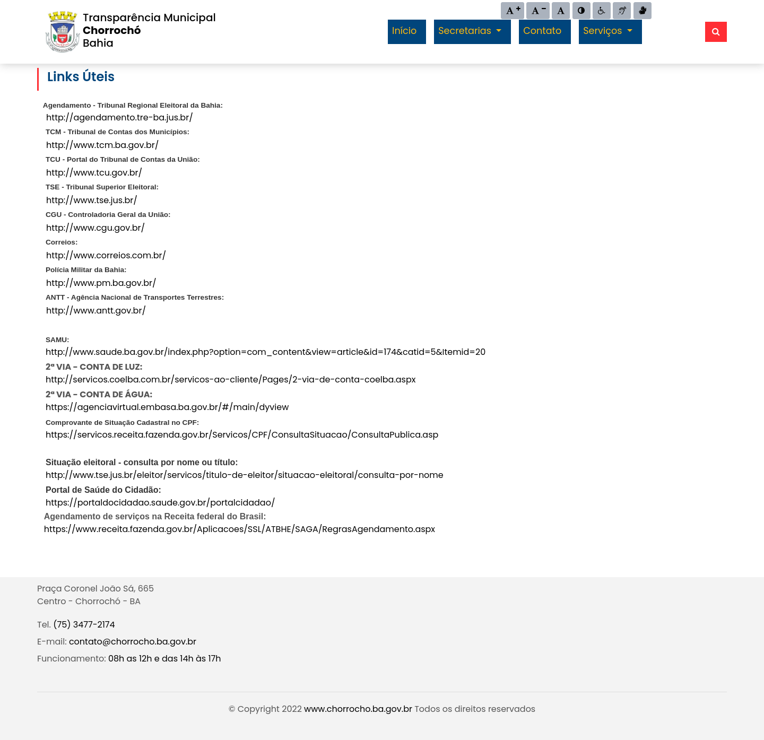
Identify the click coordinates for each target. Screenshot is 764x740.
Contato (542, 30)
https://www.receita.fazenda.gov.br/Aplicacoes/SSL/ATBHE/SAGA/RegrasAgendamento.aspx (239, 529)
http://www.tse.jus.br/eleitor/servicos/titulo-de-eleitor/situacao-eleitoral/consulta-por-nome (245, 475)
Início (404, 30)
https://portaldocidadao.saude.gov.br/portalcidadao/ (160, 503)
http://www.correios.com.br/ (106, 255)
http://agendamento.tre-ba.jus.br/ (119, 117)
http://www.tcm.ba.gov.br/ (102, 145)
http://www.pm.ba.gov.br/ (101, 283)
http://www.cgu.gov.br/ (95, 228)
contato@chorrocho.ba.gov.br (132, 641)
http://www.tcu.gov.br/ (94, 173)
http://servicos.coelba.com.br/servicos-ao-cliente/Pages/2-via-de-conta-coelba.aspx (230, 379)
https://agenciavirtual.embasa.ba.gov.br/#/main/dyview (167, 407)
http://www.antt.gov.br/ (96, 310)
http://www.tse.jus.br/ (91, 200)
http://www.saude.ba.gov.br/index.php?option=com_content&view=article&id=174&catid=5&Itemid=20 (265, 352)
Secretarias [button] (465, 30)
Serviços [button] (603, 30)
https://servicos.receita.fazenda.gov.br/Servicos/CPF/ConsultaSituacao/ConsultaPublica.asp (242, 435)
